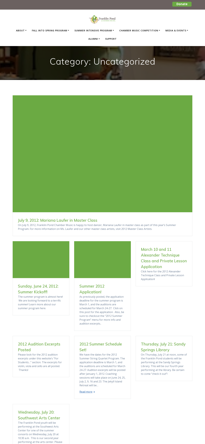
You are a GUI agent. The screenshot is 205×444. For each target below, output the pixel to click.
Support (111, 38)
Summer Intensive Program (93, 30)
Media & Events (175, 30)
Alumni (93, 38)
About (20, 30)
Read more (24, 376)
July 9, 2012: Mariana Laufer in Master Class (57, 220)
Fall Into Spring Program (49, 30)
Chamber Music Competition (138, 30)
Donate (182, 4)
